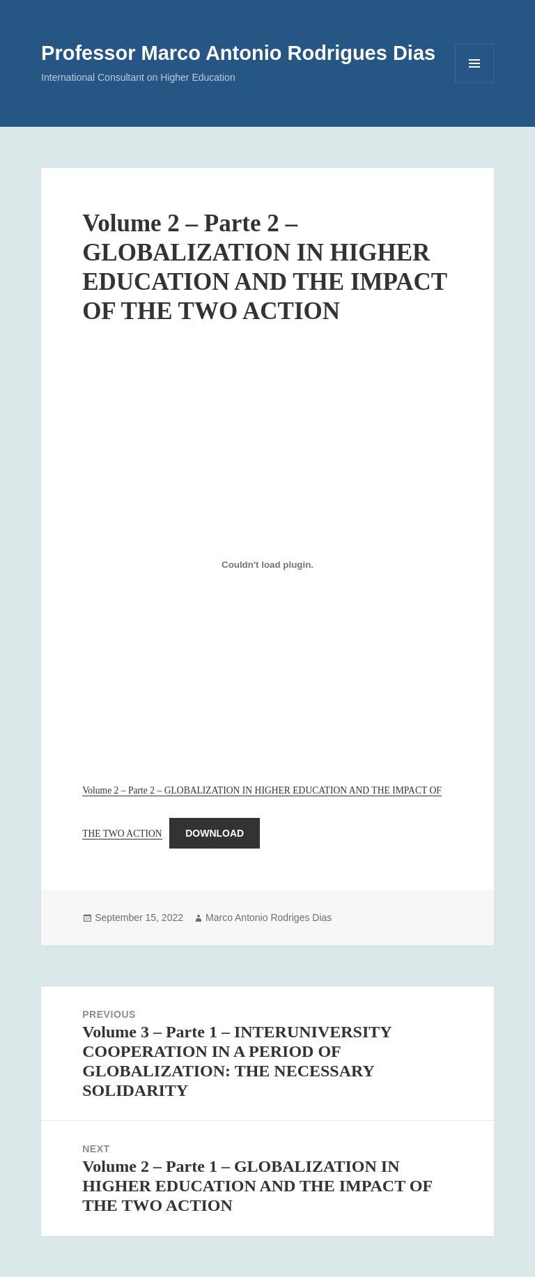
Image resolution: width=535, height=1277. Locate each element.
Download (214, 833)
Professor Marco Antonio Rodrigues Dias (238, 53)
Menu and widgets (475, 82)
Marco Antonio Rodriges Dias (269, 917)
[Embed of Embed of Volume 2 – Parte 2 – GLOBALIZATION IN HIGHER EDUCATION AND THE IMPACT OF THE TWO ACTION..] (267, 564)
